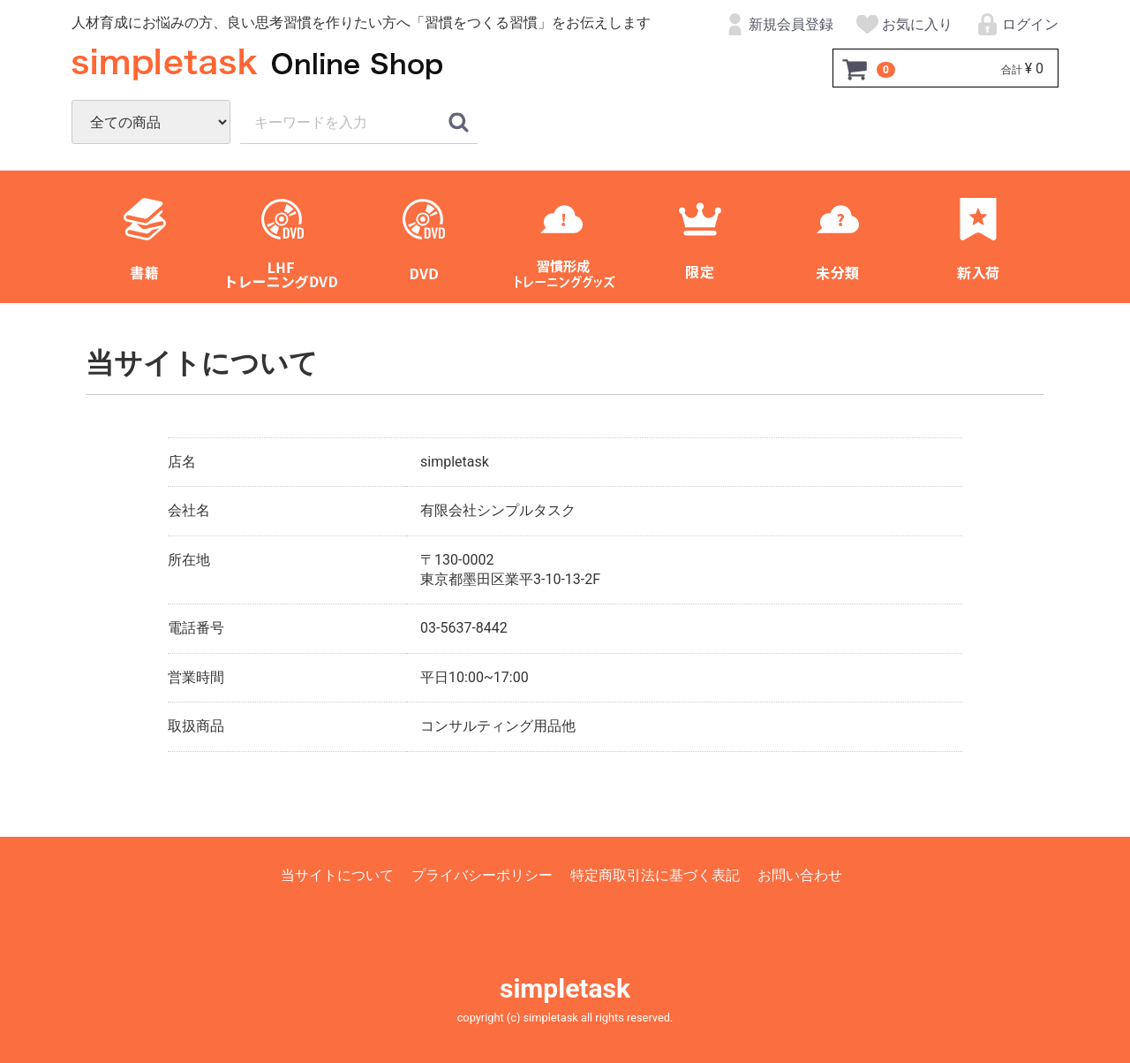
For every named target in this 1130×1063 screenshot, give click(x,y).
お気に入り (904, 25)
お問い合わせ (799, 875)
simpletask (565, 988)
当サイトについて (337, 875)
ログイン (1016, 25)
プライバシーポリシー (482, 875)
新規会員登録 (776, 25)
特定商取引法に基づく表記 (655, 875)
